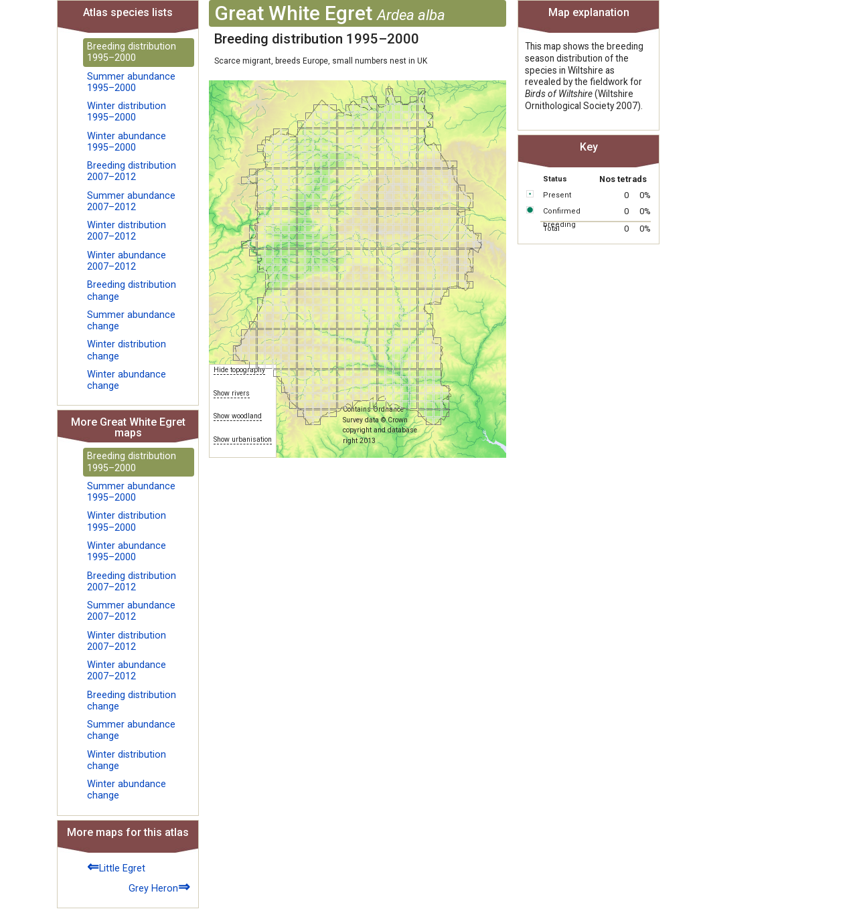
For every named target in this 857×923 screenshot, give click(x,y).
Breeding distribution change (131, 290)
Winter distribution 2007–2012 (126, 231)
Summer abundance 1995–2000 (131, 82)
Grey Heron (159, 886)
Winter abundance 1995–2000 (126, 142)
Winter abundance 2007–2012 (126, 261)
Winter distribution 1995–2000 (126, 111)
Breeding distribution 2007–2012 (131, 171)
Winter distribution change (126, 350)
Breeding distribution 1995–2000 (131, 52)
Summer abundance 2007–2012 (131, 201)
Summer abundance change (131, 320)
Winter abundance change (126, 380)
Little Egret (116, 866)
